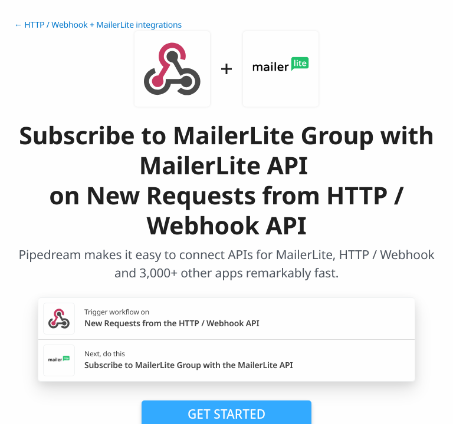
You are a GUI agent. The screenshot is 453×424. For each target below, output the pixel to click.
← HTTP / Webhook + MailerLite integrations (98, 25)
